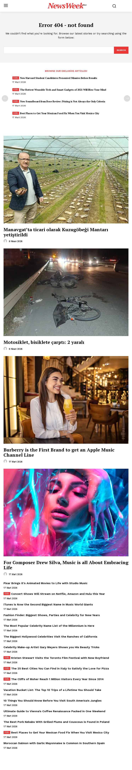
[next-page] (127, 98)
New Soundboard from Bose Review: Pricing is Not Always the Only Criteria (62, 101)
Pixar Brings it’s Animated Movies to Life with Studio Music (45, 583)
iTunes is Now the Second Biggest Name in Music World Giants (48, 604)
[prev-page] (5, 98)
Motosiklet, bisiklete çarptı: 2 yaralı (44, 342)
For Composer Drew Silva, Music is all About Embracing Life (66, 564)
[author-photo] (6, 241)
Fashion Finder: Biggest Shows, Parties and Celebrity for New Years (52, 615)
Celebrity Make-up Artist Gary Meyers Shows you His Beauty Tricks (51, 647)
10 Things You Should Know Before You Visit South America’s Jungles (53, 700)
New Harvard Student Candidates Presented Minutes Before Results (58, 78)
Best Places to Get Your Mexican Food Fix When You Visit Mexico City (59, 113)
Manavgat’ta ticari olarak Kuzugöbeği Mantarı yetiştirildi (56, 232)
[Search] (121, 50)
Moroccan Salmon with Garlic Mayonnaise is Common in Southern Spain (54, 743)
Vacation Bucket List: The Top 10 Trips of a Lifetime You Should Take (52, 690)
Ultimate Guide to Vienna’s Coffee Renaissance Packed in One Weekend (54, 711)
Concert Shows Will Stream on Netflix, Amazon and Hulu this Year (58, 593)
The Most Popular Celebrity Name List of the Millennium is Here (49, 625)
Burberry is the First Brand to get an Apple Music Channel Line (59, 452)
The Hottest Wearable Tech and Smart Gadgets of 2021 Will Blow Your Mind (63, 89)
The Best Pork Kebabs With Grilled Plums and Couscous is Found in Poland (56, 722)
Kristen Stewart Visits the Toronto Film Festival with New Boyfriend (60, 658)
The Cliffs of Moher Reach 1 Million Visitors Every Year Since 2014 (57, 679)
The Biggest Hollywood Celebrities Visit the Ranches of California (50, 636)
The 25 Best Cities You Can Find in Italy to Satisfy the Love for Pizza (60, 668)
